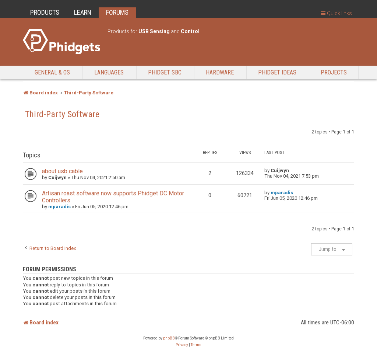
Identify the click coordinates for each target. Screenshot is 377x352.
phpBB (169, 338)
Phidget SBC (165, 72)
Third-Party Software (62, 114)
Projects (334, 72)
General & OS (52, 72)
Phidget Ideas (277, 72)
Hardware (220, 72)
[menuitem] (182, 345)
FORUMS (117, 12)
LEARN (82, 12)
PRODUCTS (44, 12)
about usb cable (62, 171)
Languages (109, 72)
